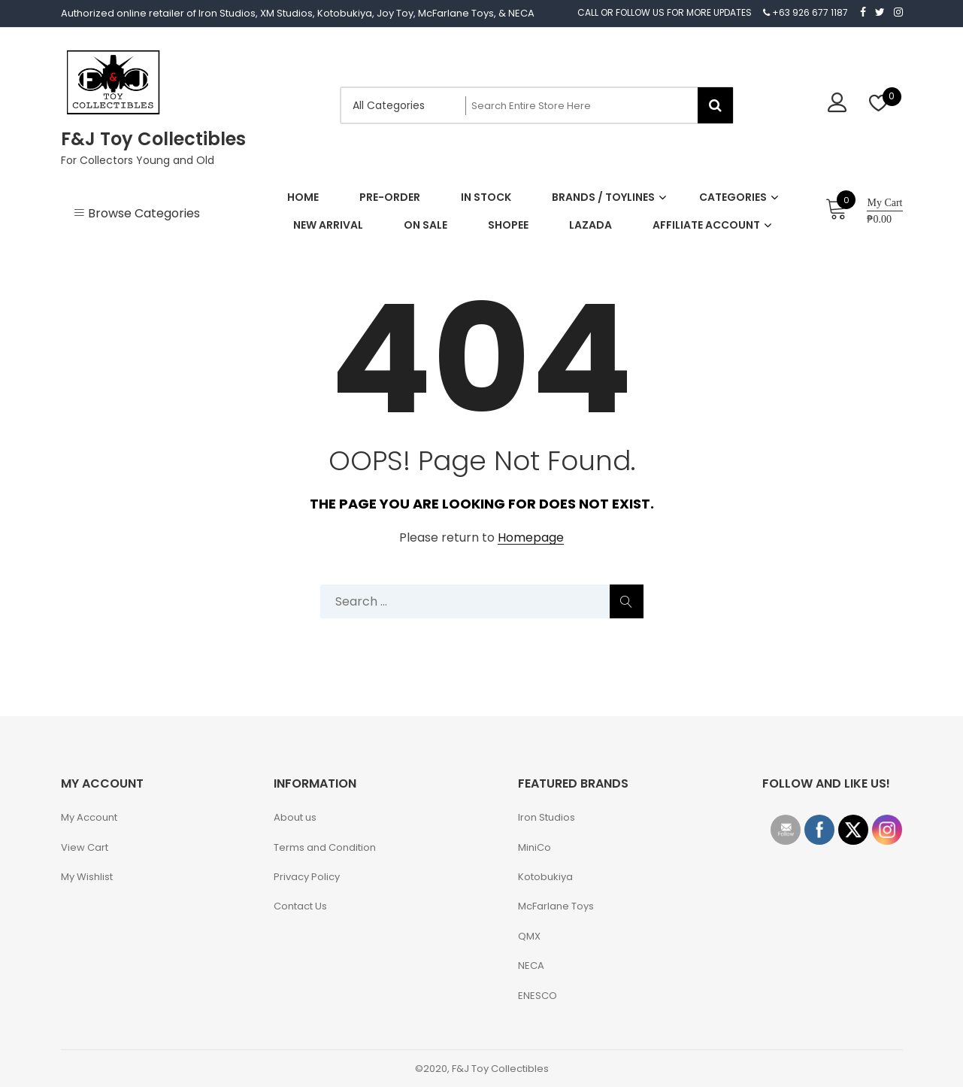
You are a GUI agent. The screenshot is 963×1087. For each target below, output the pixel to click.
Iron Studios (546, 817)
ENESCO (537, 995)
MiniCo (534, 847)
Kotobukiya (545, 877)
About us (295, 817)
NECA (531, 965)
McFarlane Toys (556, 906)
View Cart (84, 847)
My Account (89, 817)
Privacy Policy (307, 877)
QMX (529, 936)
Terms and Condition (325, 847)
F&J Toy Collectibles (153, 138)
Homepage (531, 538)
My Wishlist (87, 877)
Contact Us (300, 906)
